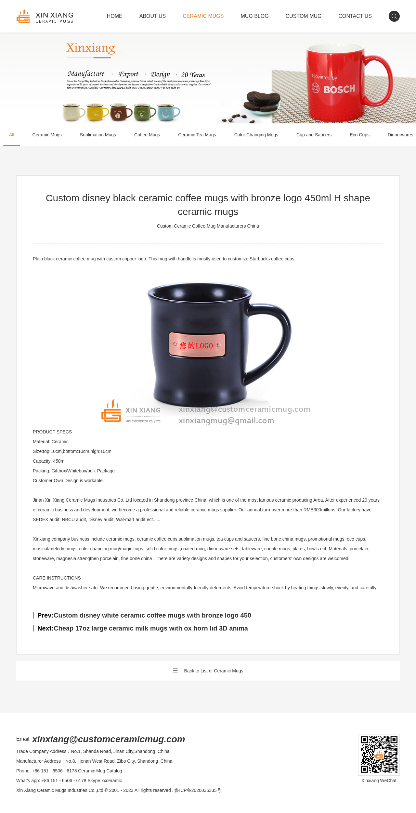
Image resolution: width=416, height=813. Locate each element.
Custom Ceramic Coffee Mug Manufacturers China (208, 226)
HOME (115, 16)
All (11, 134)
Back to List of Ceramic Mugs (208, 670)
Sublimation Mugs (98, 134)
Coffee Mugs (147, 134)
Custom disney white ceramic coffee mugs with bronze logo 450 (152, 615)
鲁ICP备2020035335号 (198, 790)
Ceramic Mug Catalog (100, 770)
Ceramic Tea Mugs (197, 134)
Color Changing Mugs (256, 134)
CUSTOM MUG (304, 16)
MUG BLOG (254, 16)
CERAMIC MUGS (203, 16)
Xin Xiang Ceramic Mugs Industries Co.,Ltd (59, 790)
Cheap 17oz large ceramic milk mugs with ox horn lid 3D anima (151, 628)
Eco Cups (360, 134)
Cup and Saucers (314, 134)
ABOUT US (152, 16)
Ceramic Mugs (47, 134)
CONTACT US (355, 16)
